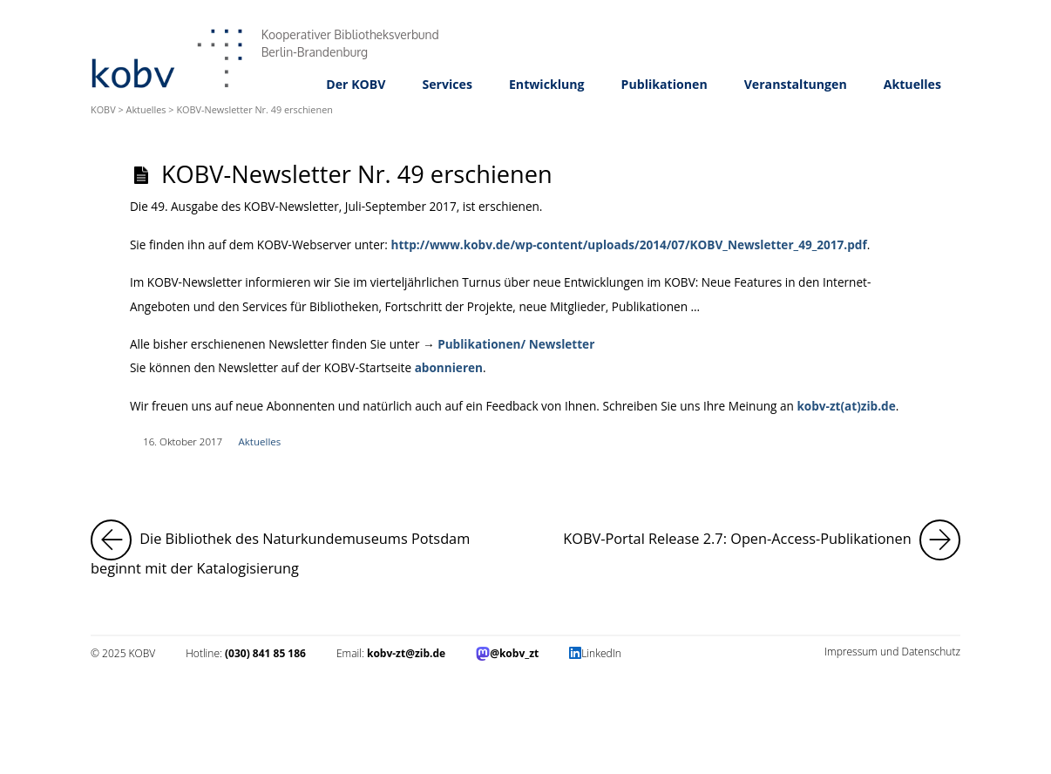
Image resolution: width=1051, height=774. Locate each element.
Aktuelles (912, 84)
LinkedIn (601, 653)
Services (447, 84)
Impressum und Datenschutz (892, 651)
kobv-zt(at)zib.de (846, 405)
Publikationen (664, 84)
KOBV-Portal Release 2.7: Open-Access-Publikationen (761, 539)
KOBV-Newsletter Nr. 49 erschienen (357, 174)
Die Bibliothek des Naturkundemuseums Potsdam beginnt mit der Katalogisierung (299, 548)
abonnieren (449, 367)
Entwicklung (547, 84)
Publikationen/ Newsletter (515, 344)
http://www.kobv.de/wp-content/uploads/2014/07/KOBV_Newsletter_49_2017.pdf (628, 244)
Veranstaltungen (795, 84)
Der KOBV (355, 84)
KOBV (103, 109)
